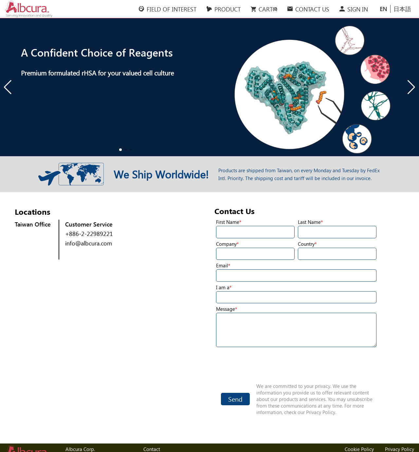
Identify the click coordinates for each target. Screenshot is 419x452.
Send (235, 398)
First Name (227, 222)
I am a (222, 287)
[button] (7, 87)
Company (226, 244)
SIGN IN (357, 9)
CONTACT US (312, 9)
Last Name (309, 222)
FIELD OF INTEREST (171, 9)
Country (306, 244)
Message (225, 309)
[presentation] (296, 364)
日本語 (402, 9)
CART (263, 9)
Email (222, 265)
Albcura (28, 9)
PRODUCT (227, 9)
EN (383, 9)
